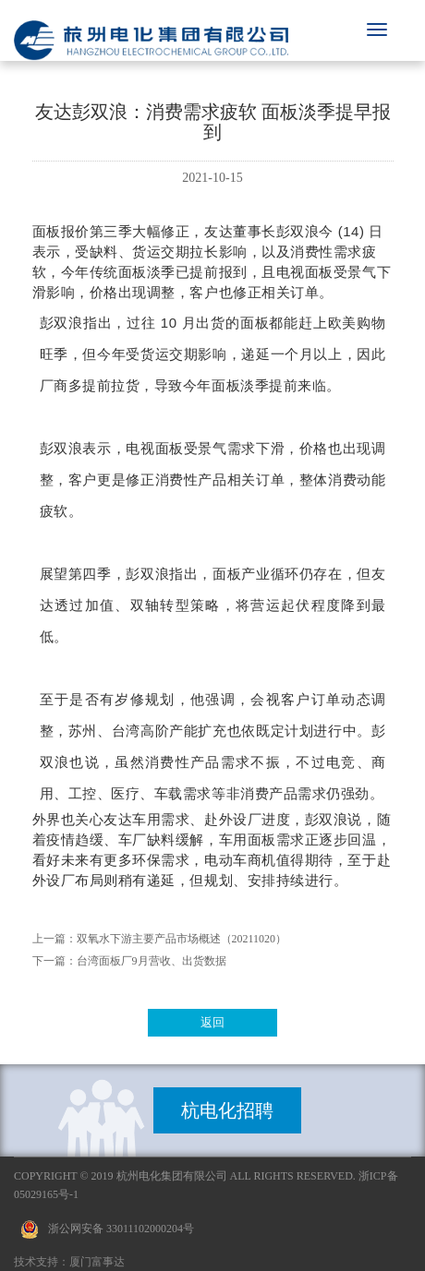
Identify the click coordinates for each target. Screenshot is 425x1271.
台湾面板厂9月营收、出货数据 (151, 960)
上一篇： (54, 938)
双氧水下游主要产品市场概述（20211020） (182, 938)
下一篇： (54, 960)
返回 (212, 1022)
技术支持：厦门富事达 (69, 1261)
